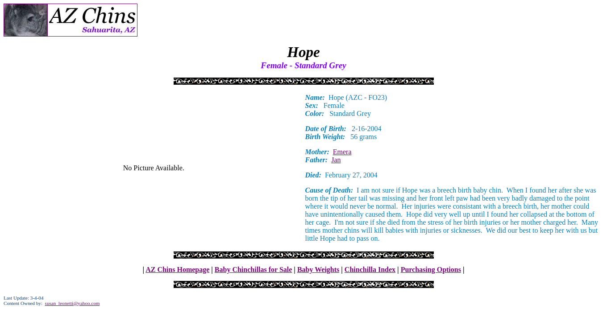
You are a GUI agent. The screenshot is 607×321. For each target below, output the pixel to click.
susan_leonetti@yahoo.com (72, 303)
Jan (336, 160)
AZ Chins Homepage (177, 269)
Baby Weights (318, 269)
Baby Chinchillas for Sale (253, 269)
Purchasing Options (431, 269)
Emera (342, 152)
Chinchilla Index (370, 269)
